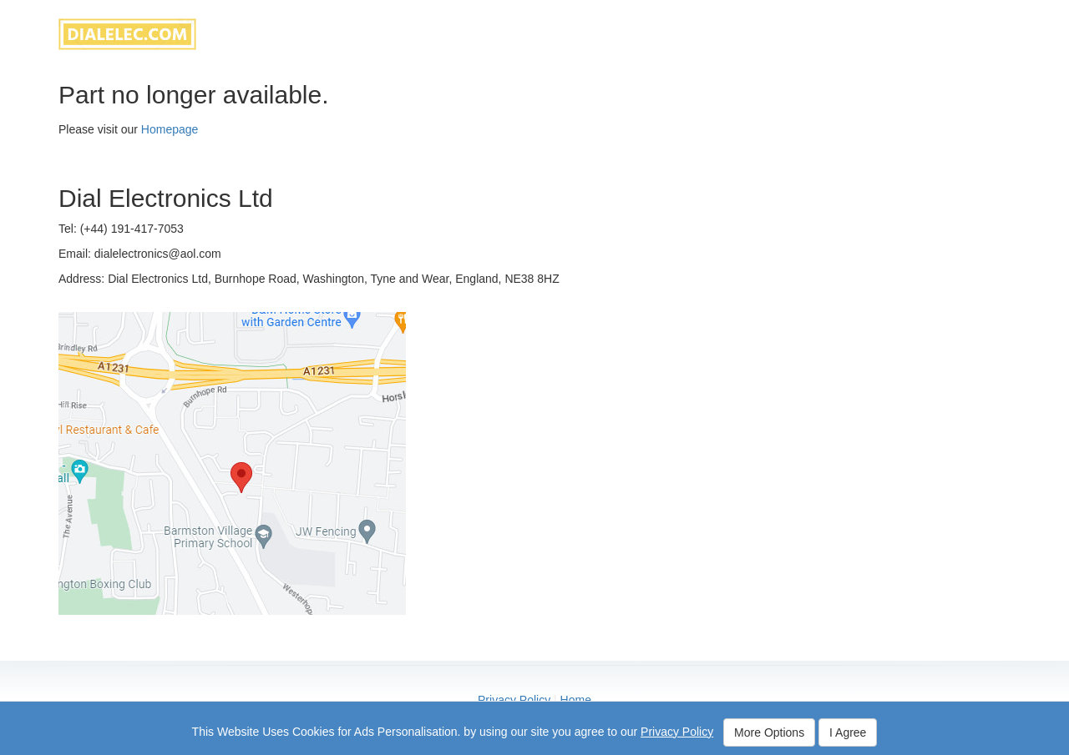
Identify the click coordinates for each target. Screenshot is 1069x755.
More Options (769, 732)
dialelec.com (127, 34)
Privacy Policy (514, 700)
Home (575, 700)
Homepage (170, 129)
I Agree (847, 732)
